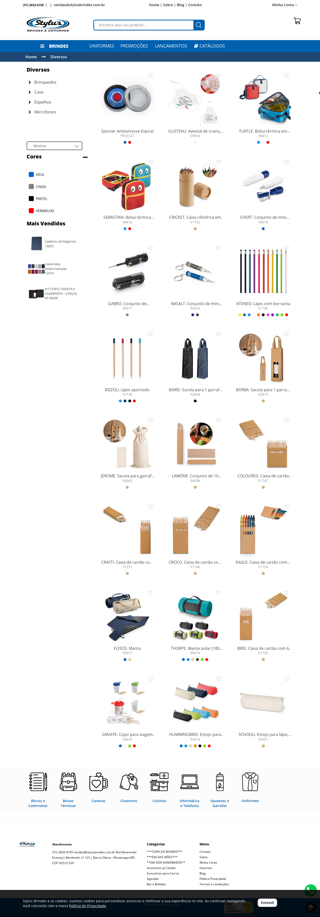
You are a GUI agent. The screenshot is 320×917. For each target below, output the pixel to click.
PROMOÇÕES (134, 46)
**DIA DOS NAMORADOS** (166, 862)
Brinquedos (42, 82)
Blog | (182, 4)
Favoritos (206, 868)
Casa (36, 92)
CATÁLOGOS (209, 46)
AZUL (40, 174)
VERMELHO (45, 210)
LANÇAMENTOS (171, 46)
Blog (203, 873)
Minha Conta (284, 4)
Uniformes (101, 46)
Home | (155, 4)
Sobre (204, 857)
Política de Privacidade (87, 905)
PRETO (41, 198)
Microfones (42, 112)
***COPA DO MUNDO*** (165, 852)
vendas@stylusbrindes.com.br (79, 4)
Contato (195, 4)
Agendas (153, 879)
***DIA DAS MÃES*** (162, 857)
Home (31, 57)
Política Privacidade (213, 879)
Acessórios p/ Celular (161, 868)
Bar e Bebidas (156, 884)
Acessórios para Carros (163, 873)
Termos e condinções (214, 884)
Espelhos (40, 102)
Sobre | (169, 4)
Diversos (59, 57)
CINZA (41, 186)
